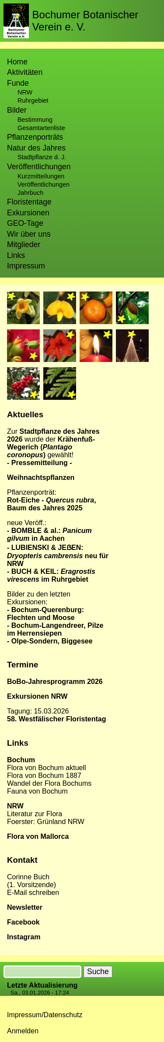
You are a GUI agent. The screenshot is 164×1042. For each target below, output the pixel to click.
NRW (24, 92)
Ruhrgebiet (32, 100)
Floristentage (29, 202)
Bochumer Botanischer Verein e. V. (85, 21)
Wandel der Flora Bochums (49, 783)
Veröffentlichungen (43, 184)
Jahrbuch (30, 192)
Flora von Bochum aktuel (45, 767)
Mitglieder (23, 244)
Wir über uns (29, 234)
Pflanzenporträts (35, 137)
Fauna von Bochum (37, 791)
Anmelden (22, 1031)
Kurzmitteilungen (40, 176)
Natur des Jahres (36, 148)
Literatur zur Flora (34, 814)
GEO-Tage (25, 223)
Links (16, 255)
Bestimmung (34, 119)
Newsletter (24, 907)
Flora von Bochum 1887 (44, 775)
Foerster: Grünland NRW (45, 821)
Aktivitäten (24, 72)
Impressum (26, 265)
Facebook (23, 922)
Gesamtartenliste (41, 127)
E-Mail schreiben (33, 892)
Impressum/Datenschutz (45, 1015)
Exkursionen (28, 212)
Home (17, 61)
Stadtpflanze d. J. (41, 157)
